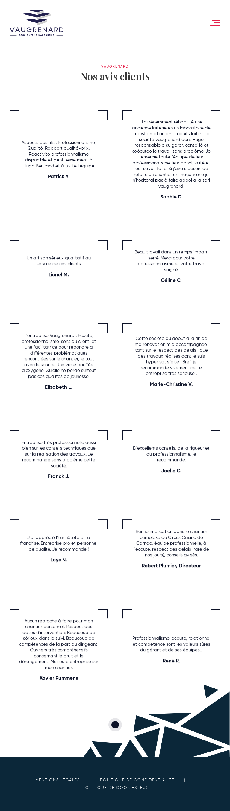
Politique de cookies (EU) (115, 788)
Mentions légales (57, 780)
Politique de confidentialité (137, 780)
